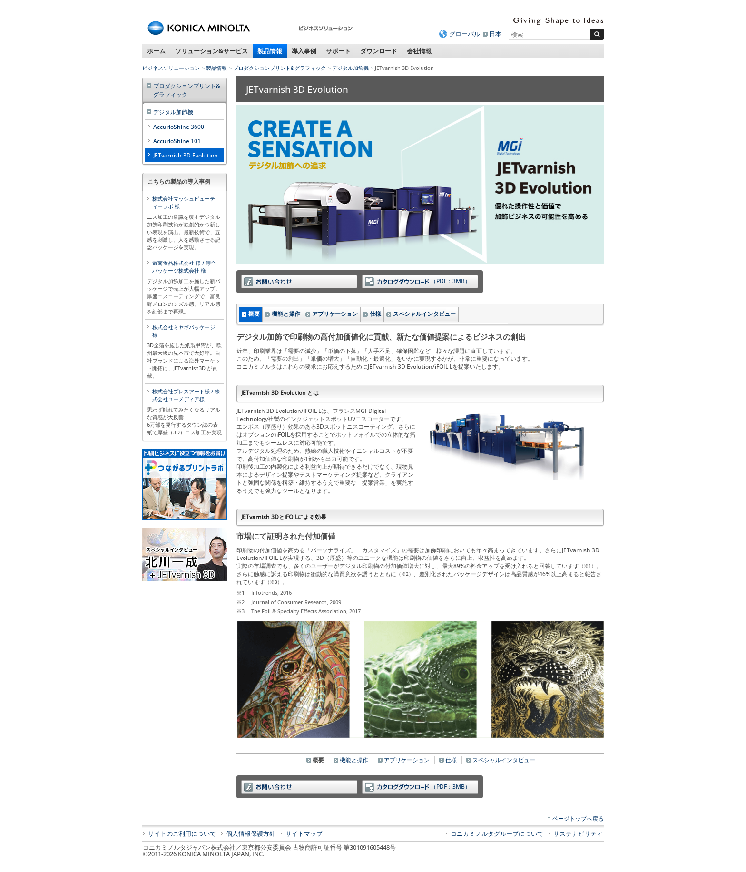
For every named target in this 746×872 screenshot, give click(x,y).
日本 (495, 33)
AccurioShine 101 (177, 141)
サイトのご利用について (182, 833)
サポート (338, 51)
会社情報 (419, 51)
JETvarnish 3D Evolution (185, 155)
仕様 (375, 314)
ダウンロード (378, 51)
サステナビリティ (578, 833)
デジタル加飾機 (350, 67)
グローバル (464, 33)
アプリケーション (335, 314)
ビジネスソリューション (171, 67)
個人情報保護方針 (250, 833)
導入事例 (304, 51)
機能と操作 (286, 314)
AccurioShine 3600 (178, 127)
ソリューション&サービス (211, 51)
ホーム (156, 51)
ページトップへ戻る (578, 818)
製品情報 (269, 51)
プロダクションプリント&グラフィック (279, 67)
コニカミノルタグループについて (497, 833)
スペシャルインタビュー (424, 314)
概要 (254, 314)
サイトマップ (304, 833)
